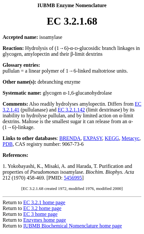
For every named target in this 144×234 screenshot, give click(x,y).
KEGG (112, 138)
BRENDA (70, 138)
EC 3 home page (40, 214)
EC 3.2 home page (42, 208)
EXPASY (92, 138)
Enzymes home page (44, 220)
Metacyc (130, 138)
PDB (8, 144)
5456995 (73, 178)
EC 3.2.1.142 (71, 109)
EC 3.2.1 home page (44, 202)
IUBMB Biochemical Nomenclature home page (72, 225)
